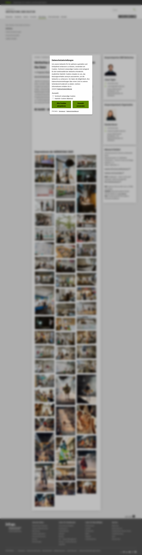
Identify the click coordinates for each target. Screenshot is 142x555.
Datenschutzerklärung (64, 89)
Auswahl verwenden (81, 104)
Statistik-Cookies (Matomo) (64, 98)
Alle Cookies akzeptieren (61, 104)
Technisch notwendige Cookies (65, 96)
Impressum (62, 111)
